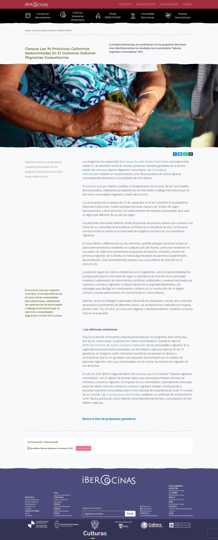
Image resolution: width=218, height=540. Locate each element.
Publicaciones (169, 4)
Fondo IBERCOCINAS (113, 15)
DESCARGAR (83, 448)
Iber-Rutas (146, 161)
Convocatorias (146, 4)
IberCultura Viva (128, 161)
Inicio (28, 30)
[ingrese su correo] (104, 514)
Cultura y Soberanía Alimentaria (77, 16)
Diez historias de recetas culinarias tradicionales (118, 345)
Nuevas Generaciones (182, 15)
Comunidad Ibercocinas (147, 15)
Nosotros (125, 4)
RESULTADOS (65, 30)
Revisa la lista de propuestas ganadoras (109, 419)
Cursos (187, 4)
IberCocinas (162, 161)
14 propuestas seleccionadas (123, 394)
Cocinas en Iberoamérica (42, 15)
